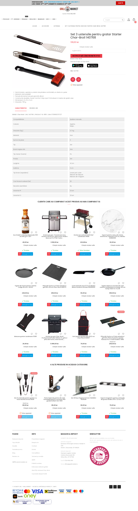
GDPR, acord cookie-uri (19, 462)
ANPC (55, 487)
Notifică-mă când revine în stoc (86, 56)
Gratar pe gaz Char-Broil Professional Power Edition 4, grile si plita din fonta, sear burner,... (54, 338)
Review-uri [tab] (34, 108)
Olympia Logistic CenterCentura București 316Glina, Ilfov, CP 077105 (68, 455)
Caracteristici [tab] (21, 108)
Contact (34, 446)
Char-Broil (20, 114)
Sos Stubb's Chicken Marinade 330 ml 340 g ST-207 (25, 235)
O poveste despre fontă (39, 474)
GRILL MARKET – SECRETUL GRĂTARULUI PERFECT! (37, 487)
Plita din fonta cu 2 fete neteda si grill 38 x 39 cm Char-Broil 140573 (54, 286)
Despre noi (35, 442)
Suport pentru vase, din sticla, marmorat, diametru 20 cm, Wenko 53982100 (112, 236)
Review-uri (15, 456)
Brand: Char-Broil (76, 59)
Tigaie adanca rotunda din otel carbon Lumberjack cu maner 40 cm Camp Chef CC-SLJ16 (112, 287)
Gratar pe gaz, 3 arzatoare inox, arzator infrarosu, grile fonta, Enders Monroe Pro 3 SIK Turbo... (55, 236)
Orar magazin (37, 2)
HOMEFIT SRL (17, 487)
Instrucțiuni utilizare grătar (40, 467)
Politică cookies (37, 463)
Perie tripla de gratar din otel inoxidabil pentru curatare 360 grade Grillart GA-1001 (54, 399)
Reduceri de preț (17, 439)
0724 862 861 (71, 14)
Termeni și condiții (37, 456)
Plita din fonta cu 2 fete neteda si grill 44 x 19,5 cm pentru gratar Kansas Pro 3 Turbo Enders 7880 (112, 338)
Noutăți (14, 446)
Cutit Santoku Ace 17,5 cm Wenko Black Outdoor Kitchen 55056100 (83, 286)
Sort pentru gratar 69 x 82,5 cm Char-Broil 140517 (83, 337)
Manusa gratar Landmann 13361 (25, 336)
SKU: (71, 71)
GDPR (33, 460)
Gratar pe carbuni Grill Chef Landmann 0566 (83, 235)
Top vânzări (16, 442)
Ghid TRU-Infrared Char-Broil (41, 470)
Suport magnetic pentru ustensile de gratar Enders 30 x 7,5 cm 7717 (113, 398)
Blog (13, 453)
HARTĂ (120, 3)
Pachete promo (17, 449)
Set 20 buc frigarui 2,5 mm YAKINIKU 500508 (83, 398)
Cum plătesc (36, 453)
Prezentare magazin (38, 439)
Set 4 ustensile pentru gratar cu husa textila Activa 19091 (25, 398)
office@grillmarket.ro (71, 464)
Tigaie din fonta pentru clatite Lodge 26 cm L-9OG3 (25, 286)
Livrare (34, 449)
